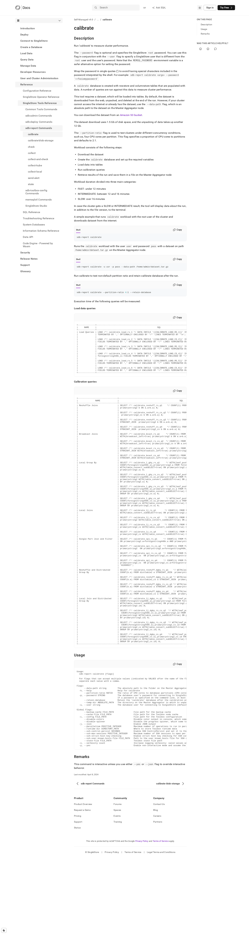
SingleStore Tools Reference (40, 103)
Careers (157, 892)
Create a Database (31, 47)
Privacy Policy (141, 917)
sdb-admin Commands (38, 115)
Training (118, 898)
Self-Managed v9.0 (83, 19)
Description (206, 24)
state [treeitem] (31, 184)
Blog (155, 886)
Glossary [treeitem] (25, 271)
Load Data (26, 53)
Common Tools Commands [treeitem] (41, 109)
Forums (117, 880)
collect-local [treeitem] (35, 171)
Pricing (77, 892)
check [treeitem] (31, 146)
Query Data (27, 59)
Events (117, 892)
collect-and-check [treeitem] (38, 159)
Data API (28, 236)
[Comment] (215, 49)
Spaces (117, 886)
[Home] (22, 7)
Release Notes (28, 258)
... (98, 19)
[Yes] (200, 49)
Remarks (205, 33)
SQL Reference (31, 212)
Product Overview (83, 880)
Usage (204, 29)
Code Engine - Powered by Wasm (38, 245)
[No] (208, 49)
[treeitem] (39, 28)
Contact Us (159, 880)
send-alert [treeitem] (33, 177)
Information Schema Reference (41, 230)
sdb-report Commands (38, 128)
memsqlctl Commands (38, 199)
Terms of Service (161, 917)
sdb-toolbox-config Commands (36, 192)
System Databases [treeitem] (34, 224)
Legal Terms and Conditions (161, 928)
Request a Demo (82, 886)
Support (25, 264)
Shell (78, 230)
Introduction (27, 28)
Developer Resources (33, 71)
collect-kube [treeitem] (35, 165)
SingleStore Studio (36, 205)
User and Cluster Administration (39, 78)
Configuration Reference (37, 90)
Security (25, 252)
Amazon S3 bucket (131, 115)
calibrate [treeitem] (33, 134)
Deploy (24, 34)
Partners (157, 898)
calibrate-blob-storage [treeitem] (40, 140)
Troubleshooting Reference (38, 218)
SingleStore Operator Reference (41, 96)
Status (77, 904)
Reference (26, 84)
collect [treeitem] (32, 153)
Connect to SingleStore (34, 40)
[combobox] (199, 7)
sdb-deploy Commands (38, 121)
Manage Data (28, 65)
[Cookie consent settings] (4, 930)
